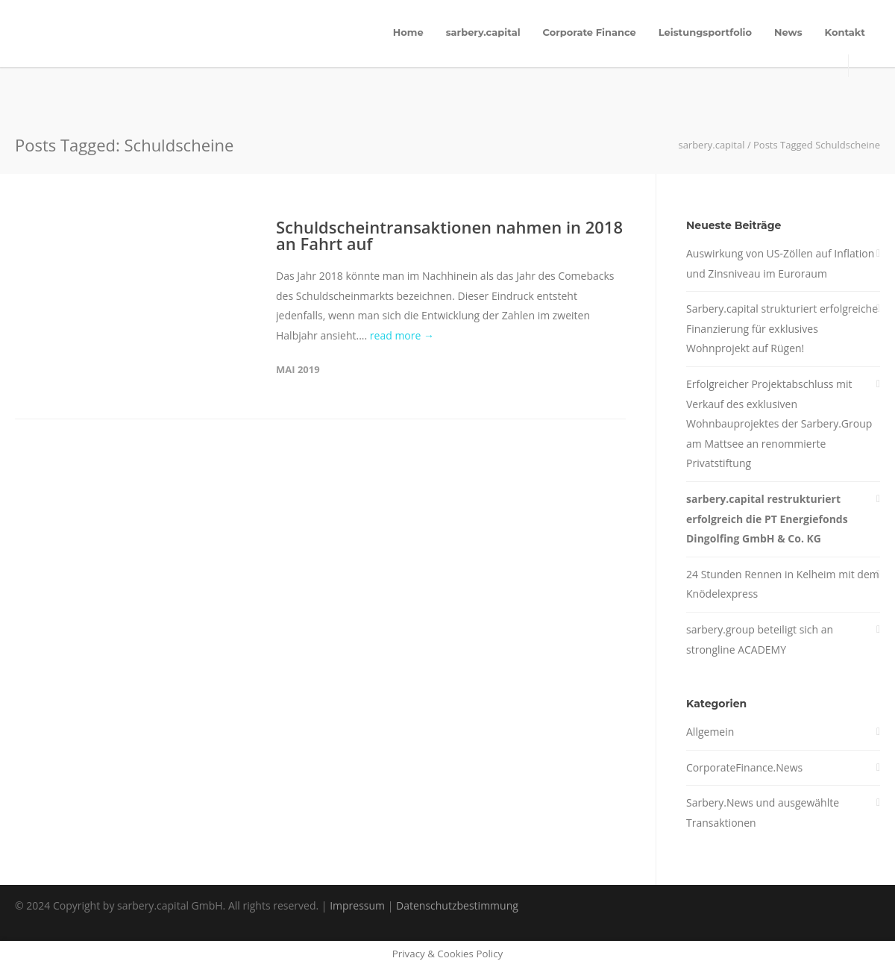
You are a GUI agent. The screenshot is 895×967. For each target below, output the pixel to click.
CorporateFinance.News (744, 767)
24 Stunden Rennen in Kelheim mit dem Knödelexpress (782, 584)
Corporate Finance (589, 32)
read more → (402, 335)
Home (408, 32)
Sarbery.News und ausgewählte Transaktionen (762, 812)
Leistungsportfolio (705, 32)
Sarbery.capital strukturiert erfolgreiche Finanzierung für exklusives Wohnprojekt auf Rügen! (782, 328)
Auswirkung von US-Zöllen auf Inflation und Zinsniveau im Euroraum (780, 263)
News (788, 32)
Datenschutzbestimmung (457, 905)
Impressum (357, 905)
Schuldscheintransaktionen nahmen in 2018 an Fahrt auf (449, 235)
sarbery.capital (483, 32)
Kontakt (845, 32)
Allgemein (710, 732)
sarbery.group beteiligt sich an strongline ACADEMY (759, 639)
